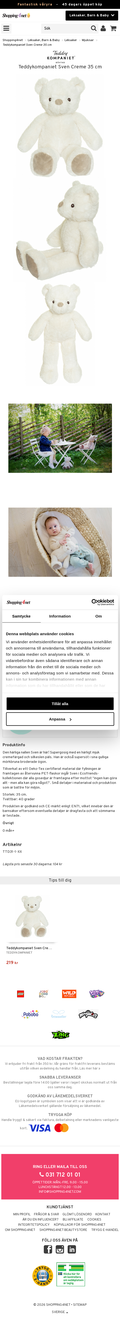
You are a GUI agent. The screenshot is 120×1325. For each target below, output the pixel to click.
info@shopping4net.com (60, 1192)
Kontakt (102, 1214)
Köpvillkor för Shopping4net (79, 1225)
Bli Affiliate (73, 1220)
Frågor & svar (46, 1214)
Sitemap (80, 1305)
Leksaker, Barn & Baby (44, 40)
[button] (113, 29)
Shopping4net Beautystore (63, 1230)
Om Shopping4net (20, 1230)
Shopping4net (13, 40)
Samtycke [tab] (21, 616)
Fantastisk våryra (35, 4)
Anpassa (60, 719)
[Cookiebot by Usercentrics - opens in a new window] (91, 602)
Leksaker (71, 40)
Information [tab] (60, 616)
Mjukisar (88, 40)
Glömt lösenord (77, 1214)
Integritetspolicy (34, 1225)
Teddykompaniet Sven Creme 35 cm (27, 45)
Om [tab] (98, 616)
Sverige (60, 1312)
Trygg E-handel (105, 1230)
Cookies (94, 1220)
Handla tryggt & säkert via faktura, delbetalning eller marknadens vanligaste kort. (60, 1121)
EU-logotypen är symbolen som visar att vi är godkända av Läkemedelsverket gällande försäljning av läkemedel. (60, 1101)
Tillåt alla (60, 703)
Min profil (22, 1214)
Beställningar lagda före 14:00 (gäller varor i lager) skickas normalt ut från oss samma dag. (60, 1082)
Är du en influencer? (40, 1220)
